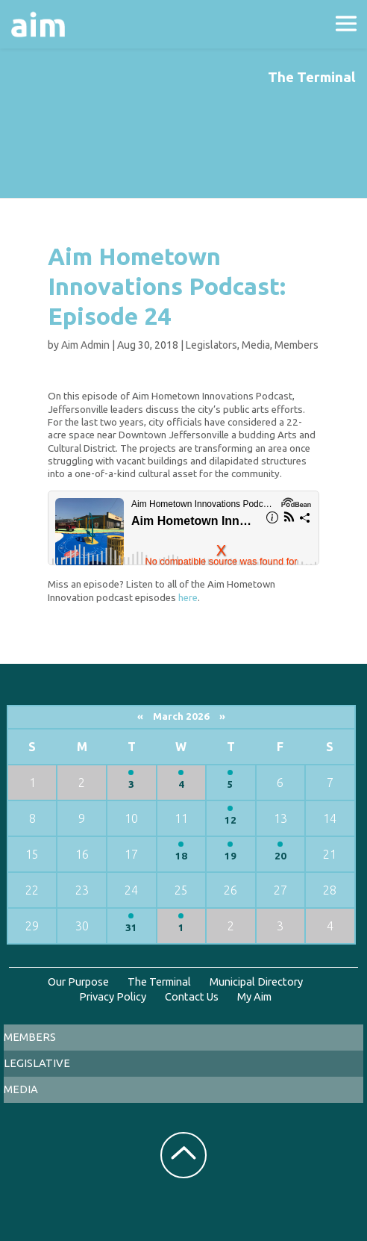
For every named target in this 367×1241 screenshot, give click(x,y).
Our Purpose (78, 981)
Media (256, 345)
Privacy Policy (112, 996)
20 (280, 856)
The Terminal (159, 981)
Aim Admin (85, 345)
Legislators (211, 345)
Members (297, 345)
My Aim (254, 996)
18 (181, 856)
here (188, 597)
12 (230, 820)
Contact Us (192, 996)
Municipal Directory (256, 981)
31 (131, 927)
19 (230, 856)
